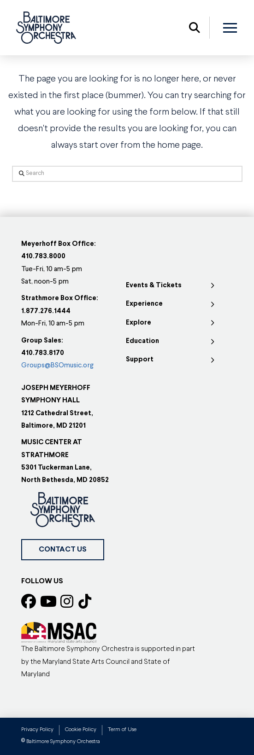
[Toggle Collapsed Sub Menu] (171, 286)
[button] (194, 28)
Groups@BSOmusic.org (57, 365)
